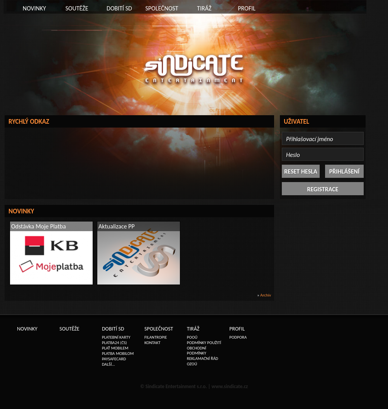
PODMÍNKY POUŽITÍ (204, 342)
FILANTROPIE (155, 337)
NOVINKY (34, 8)
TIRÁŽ (204, 8)
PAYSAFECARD (114, 358)
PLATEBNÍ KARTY (116, 337)
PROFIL (247, 8)
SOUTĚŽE (76, 8)
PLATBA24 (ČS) (114, 342)
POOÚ (192, 337)
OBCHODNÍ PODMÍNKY (196, 351)
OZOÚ (192, 363)
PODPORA (238, 337)
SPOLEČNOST (161, 8)
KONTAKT (152, 342)
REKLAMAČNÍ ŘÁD (202, 358)
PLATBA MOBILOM (118, 353)
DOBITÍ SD (119, 8)
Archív (265, 295)
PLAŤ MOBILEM (115, 348)
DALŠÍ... (108, 364)
